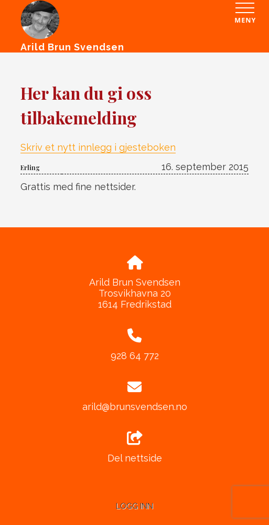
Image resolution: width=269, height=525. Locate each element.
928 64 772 (135, 355)
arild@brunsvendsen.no (134, 406)
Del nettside (134, 447)
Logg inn (134, 505)
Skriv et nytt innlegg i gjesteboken (98, 147)
